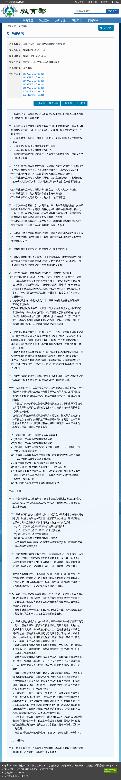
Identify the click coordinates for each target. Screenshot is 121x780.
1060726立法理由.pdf (33, 81)
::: (70, 2)
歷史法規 (81, 103)
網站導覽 (79, 2)
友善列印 (106, 28)
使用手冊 (92, 2)
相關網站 (93, 20)
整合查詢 (112, 11)
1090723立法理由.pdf (33, 88)
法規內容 (40, 103)
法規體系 (44, 20)
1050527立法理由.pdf (33, 74)
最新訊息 (28, 20)
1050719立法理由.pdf (33, 77)
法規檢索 (60, 20)
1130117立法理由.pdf (33, 91)
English (115, 2)
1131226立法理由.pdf (33, 95)
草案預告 (77, 20)
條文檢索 (53, 103)
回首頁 (104, 2)
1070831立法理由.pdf (33, 84)
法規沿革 (67, 103)
